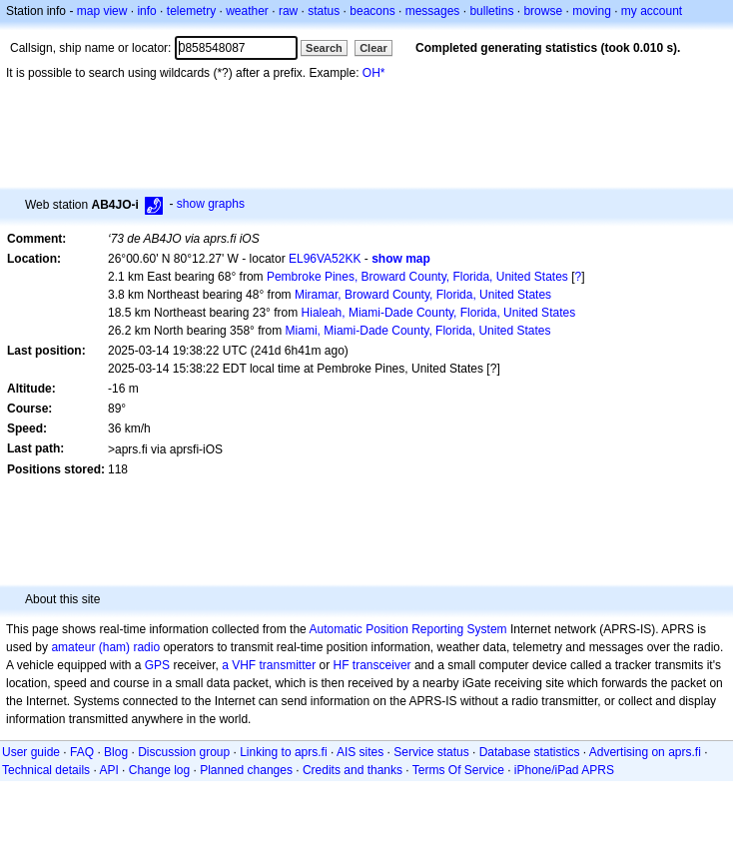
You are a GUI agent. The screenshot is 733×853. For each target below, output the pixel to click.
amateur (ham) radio (105, 647)
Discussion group (184, 752)
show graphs (211, 204)
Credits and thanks (352, 770)
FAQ (82, 752)
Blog (116, 752)
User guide (31, 752)
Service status (430, 752)
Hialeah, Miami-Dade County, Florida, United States (439, 313)
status (324, 11)
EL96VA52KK (325, 259)
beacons (372, 11)
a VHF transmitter (269, 665)
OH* (374, 73)
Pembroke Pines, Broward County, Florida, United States (417, 277)
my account (651, 11)
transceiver (382, 665)
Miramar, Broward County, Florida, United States (423, 295)
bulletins (491, 11)
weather (247, 11)
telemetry (191, 11)
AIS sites (360, 752)
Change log (159, 770)
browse (542, 11)
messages (432, 11)
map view (102, 11)
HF (342, 665)
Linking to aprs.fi (283, 752)
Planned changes (246, 770)
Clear (373, 48)
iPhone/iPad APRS (564, 770)
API (108, 770)
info (146, 11)
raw (288, 11)
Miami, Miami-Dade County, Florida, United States (418, 331)
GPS (157, 665)
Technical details (46, 770)
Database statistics (529, 752)
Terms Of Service (458, 770)
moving (591, 11)
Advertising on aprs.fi (645, 752)
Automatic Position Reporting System (407, 629)
